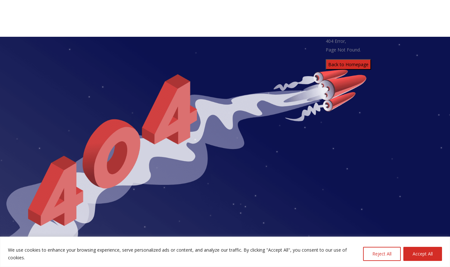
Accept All (423, 254)
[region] (225, 252)
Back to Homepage (348, 64)
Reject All (382, 254)
